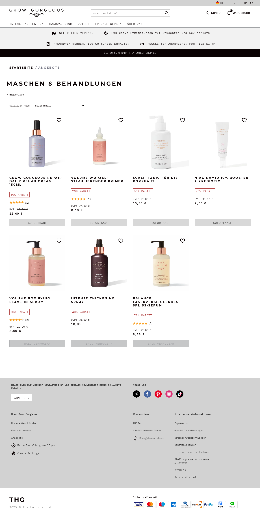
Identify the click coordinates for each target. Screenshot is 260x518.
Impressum (180, 423)
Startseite (21, 67)
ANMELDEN (21, 398)
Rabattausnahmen (185, 444)
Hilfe (249, 3)
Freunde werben (108, 23)
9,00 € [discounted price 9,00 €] (200, 203)
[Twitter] (136, 397)
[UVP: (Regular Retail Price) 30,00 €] (37, 209)
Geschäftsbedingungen (188, 430)
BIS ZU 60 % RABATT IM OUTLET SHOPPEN (130, 52)
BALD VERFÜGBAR (37, 343)
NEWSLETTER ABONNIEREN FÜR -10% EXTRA (177, 43)
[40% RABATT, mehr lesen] (81, 312)
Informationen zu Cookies (191, 452)
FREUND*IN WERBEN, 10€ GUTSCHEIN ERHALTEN (86, 43)
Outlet (83, 23)
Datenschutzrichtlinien (190, 437)
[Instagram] (169, 397)
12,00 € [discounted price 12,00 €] (16, 213)
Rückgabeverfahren (151, 438)
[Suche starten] (166, 13)
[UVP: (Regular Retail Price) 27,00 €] (99, 206)
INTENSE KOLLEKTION (26, 23)
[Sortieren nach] (59, 105)
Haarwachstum (60, 23)
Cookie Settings (25, 453)
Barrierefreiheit (186, 477)
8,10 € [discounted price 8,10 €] (77, 210)
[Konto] (214, 13)
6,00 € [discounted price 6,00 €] (15, 331)
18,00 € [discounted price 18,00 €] (77, 324)
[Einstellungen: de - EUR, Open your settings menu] (225, 3)
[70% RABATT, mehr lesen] (81, 191)
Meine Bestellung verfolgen (33, 445)
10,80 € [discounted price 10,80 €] (139, 203)
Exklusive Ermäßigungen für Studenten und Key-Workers (156, 33)
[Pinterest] (158, 397)
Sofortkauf (42, 223)
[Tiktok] (179, 397)
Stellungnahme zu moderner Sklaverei (192, 461)
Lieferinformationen (147, 430)
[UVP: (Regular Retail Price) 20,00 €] (37, 326)
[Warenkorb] (239, 13)
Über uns (134, 23)
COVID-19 (180, 470)
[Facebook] (147, 397)
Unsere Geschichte (23, 423)
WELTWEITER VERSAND (72, 33)
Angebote (17, 437)
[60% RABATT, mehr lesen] (19, 194)
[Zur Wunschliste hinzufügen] (59, 120)
